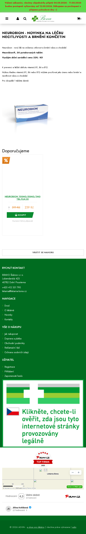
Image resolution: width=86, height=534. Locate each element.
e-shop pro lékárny (35, 527)
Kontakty (8, 319)
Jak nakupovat (11, 334)
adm (74, 527)
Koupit (20, 215)
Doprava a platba (12, 338)
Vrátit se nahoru (43, 252)
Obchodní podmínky (14, 343)
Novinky (8, 314)
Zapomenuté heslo (13, 376)
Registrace (9, 367)
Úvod (6, 305)
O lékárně (9, 310)
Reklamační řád (12, 347)
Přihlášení (9, 371)
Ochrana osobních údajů (16, 352)
